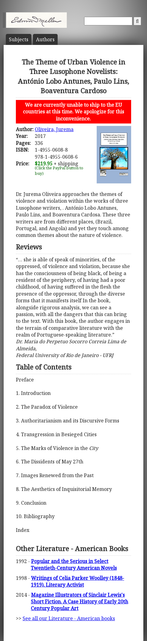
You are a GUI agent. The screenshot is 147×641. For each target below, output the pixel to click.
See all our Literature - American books (69, 618)
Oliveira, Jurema (54, 129)
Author (45, 39)
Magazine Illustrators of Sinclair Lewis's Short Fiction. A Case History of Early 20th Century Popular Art (79, 601)
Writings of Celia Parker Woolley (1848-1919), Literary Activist (77, 581)
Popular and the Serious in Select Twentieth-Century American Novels (74, 564)
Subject (18, 39)
